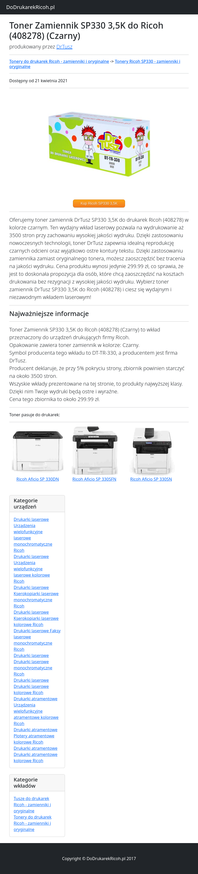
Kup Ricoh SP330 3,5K (98, 203)
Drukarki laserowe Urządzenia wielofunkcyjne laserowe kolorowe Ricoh (32, 569)
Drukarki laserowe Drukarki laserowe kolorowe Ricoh (31, 686)
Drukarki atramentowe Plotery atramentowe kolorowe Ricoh (35, 736)
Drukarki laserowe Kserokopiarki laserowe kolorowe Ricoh (36, 618)
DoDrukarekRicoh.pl (30, 7)
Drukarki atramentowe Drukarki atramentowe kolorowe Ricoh (35, 754)
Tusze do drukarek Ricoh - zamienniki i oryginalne (32, 805)
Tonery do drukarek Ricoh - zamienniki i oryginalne (59, 61)
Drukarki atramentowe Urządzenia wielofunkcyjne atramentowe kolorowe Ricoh (36, 711)
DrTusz (64, 46)
